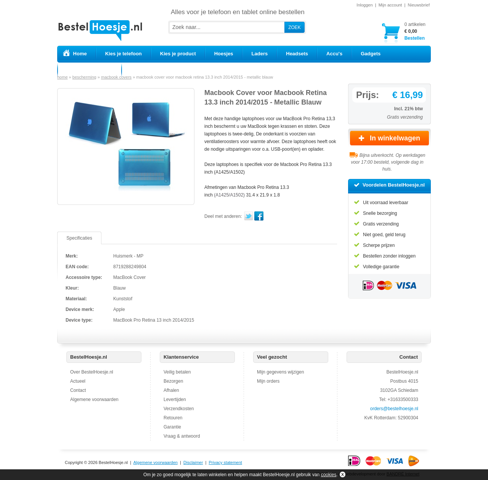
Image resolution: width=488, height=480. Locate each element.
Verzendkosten (179, 408)
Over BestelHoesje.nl (91, 372)
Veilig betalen (177, 372)
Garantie (172, 427)
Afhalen (171, 390)
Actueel (77, 381)
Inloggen (364, 5)
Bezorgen (173, 381)
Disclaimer (193, 462)
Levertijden (175, 399)
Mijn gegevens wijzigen (280, 372)
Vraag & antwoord (182, 436)
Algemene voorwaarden (94, 399)
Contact (78, 390)
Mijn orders (268, 381)
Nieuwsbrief (419, 5)
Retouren (173, 417)
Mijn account (390, 5)
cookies (329, 474)
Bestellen (415, 31)
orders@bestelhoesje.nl (394, 408)
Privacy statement (225, 462)
